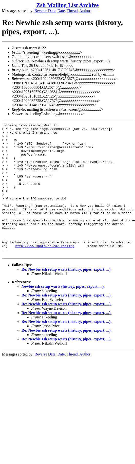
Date (61, 11)
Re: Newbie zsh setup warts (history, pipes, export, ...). (66, 296)
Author (84, 11)
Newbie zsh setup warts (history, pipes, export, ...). (63, 313)
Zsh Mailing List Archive (67, 5)
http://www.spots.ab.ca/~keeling (44, 270)
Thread (72, 11)
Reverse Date (45, 11)
